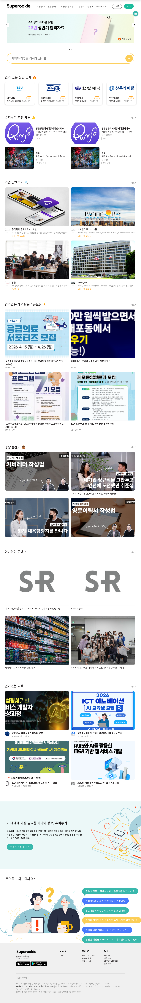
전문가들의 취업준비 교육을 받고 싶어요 (104, 911)
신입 (29, 98)
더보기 (133, 118)
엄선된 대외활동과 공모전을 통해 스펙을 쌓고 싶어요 (110, 921)
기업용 (117, 6)
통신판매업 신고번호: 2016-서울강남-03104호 (35, 986)
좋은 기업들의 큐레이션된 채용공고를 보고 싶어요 (109, 892)
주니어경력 (40, 163)
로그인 (128, 6)
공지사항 (107, 955)
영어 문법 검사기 (88, 955)
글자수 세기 (86, 958)
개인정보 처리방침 (111, 961)
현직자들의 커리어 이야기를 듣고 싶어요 (104, 901)
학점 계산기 (86, 961)
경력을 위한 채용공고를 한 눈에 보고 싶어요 (106, 930)
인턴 (38, 138)
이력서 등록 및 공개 (20, 846)
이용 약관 (107, 958)
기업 (62, 955)
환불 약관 (107, 964)
